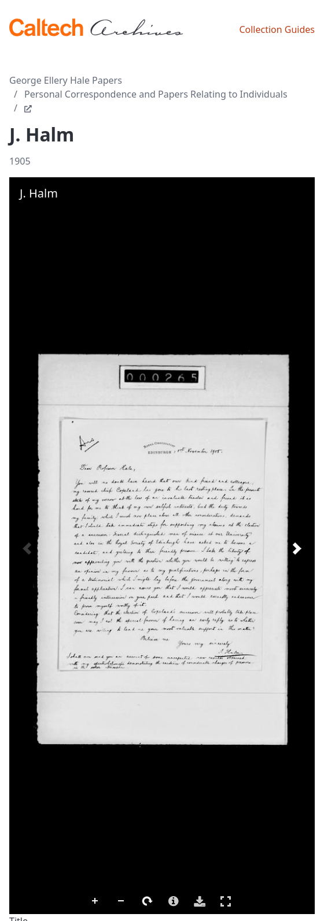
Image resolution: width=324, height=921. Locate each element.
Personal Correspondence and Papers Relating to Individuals (156, 94)
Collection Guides (277, 29)
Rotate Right (147, 901)
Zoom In (95, 901)
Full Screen (225, 901)
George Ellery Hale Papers (65, 80)
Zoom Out (121, 901)
